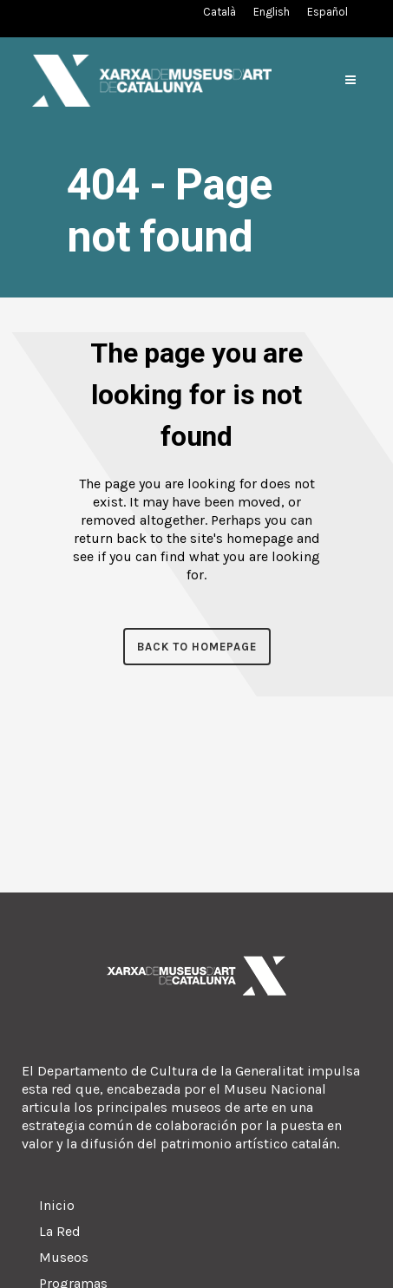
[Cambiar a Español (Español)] (327, 12)
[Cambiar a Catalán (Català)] (219, 12)
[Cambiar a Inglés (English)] (271, 12)
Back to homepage (197, 646)
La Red (60, 1231)
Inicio (57, 1205)
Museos (63, 1257)
